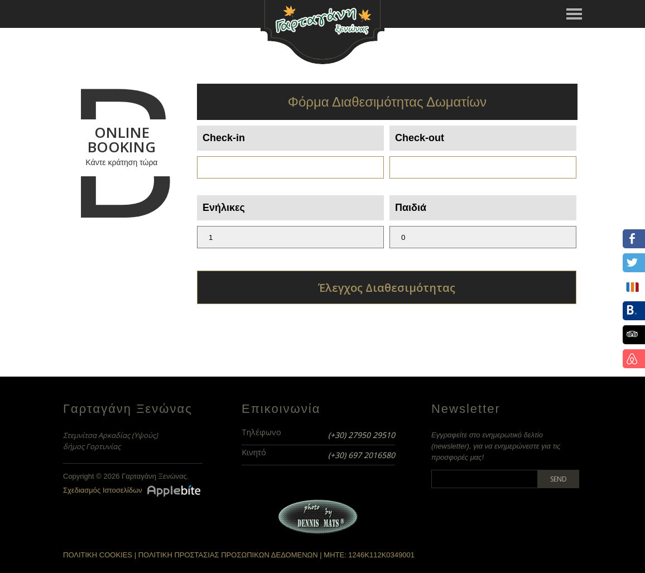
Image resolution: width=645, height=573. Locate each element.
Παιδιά (410, 207)
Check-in (224, 137)
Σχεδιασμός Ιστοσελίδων (102, 490)
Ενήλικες (224, 207)
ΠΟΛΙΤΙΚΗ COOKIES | (100, 555)
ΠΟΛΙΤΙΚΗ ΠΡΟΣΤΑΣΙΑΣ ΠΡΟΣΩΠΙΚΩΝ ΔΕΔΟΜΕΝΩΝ (228, 555)
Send (558, 479)
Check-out (419, 137)
